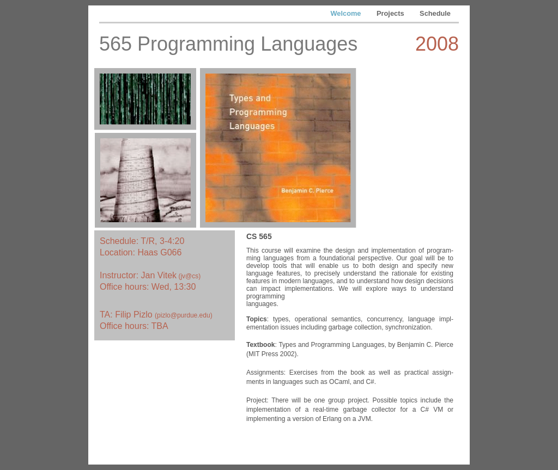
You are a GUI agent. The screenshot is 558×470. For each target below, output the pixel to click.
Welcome (347, 13)
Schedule (435, 13)
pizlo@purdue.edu (183, 315)
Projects (391, 13)
